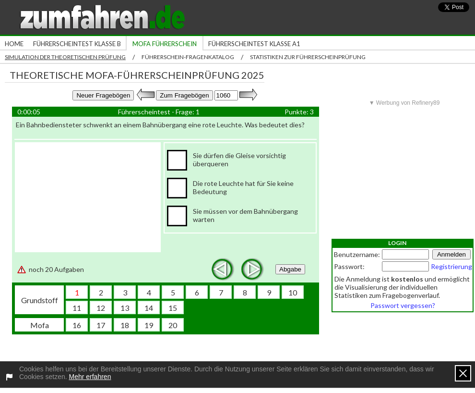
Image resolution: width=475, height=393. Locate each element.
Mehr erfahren (90, 377)
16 (76, 325)
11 (76, 307)
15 (172, 307)
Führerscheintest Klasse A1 (254, 44)
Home (14, 44)
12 (100, 307)
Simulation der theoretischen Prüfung (65, 57)
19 (148, 325)
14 (148, 307)
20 (172, 325)
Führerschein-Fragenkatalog (188, 57)
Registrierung (451, 266)
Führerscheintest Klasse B (77, 44)
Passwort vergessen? (402, 305)
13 (124, 307)
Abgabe (290, 269)
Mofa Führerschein (164, 44)
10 (292, 292)
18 (124, 325)
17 (100, 325)
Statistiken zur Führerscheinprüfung (308, 57)
